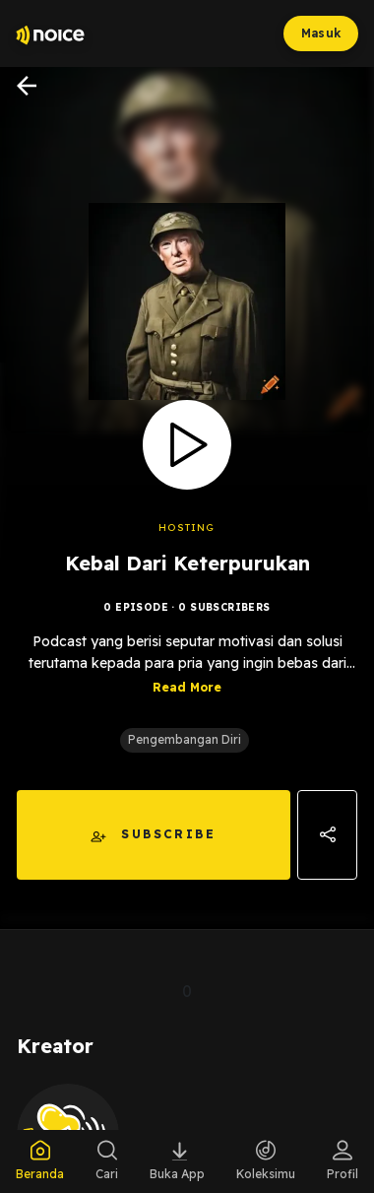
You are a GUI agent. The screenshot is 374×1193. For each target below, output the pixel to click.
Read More (187, 717)
